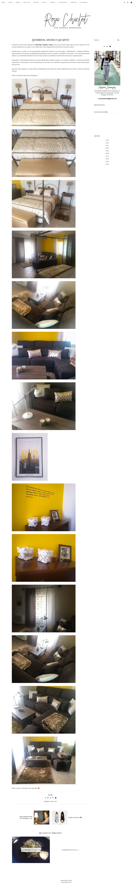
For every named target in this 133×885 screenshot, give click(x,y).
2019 (107, 151)
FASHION (35, 2)
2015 (107, 161)
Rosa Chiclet (68, 880)
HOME (3, 2)
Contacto (73, 2)
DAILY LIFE (26, 2)
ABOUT (11, 2)
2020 (107, 148)
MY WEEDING (63, 2)
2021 (107, 145)
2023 (107, 140)
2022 (107, 143)
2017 (107, 156)
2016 (107, 159)
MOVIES (44, 2)
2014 (107, 164)
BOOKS (18, 2)
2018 (107, 153)
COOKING (53, 2)
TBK (70, 882)
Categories (83, 2)
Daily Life (53, 801)
